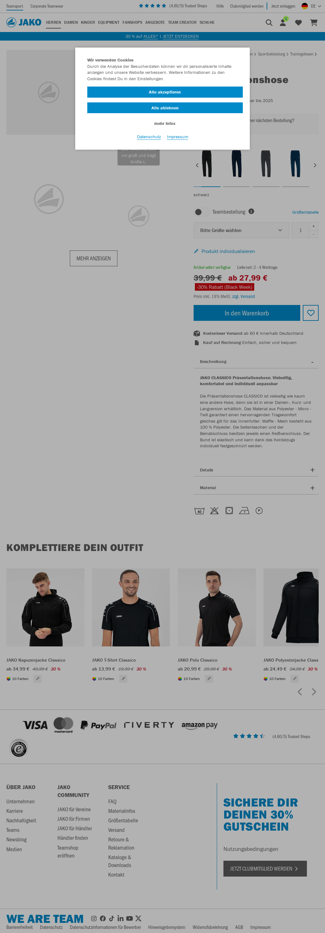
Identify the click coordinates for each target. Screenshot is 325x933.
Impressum (177, 136)
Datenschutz (149, 136)
